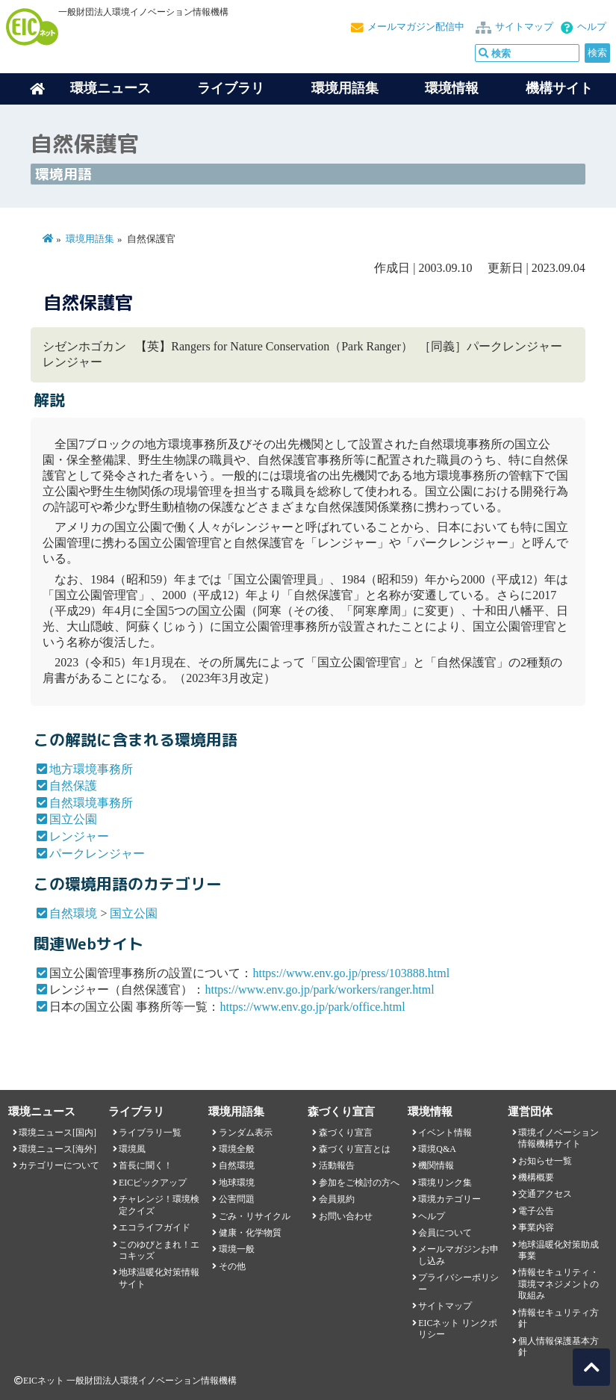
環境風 (132, 1149)
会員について (445, 1232)
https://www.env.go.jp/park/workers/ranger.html (319, 989)
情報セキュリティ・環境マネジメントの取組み (558, 1284)
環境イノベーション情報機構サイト (558, 1138)
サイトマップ (524, 27)
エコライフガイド (154, 1227)
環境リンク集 (445, 1182)
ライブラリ (230, 88)
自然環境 (73, 913)
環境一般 (237, 1249)
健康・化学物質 (250, 1232)
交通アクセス (545, 1194)
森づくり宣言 (346, 1132)
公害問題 (237, 1199)
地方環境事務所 (91, 769)
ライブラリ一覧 (150, 1132)
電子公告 (536, 1211)
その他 (232, 1266)
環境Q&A (436, 1149)
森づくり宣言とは (355, 1149)
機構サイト (559, 88)
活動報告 (337, 1165)
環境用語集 (345, 88)
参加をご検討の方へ (359, 1182)
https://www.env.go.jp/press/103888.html (350, 973)
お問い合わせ (346, 1216)
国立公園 (73, 819)
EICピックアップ (153, 1182)
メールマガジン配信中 (415, 27)
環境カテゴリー (449, 1199)
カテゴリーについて (59, 1165)
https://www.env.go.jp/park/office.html (312, 1006)
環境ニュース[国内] (57, 1132)
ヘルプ (591, 27)
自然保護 (73, 785)
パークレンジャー (97, 853)
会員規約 (337, 1199)
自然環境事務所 (91, 802)
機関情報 (436, 1165)
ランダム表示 (246, 1132)
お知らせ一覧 (545, 1161)
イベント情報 (445, 1132)
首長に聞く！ (145, 1165)
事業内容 (536, 1227)
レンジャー (79, 836)
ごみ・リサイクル (254, 1216)
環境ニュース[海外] (57, 1149)
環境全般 (237, 1149)
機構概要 (536, 1177)
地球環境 (237, 1182)
